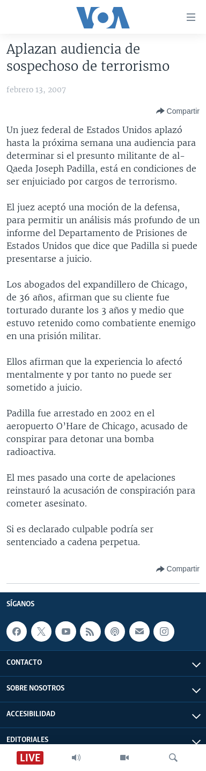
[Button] (178, 111)
